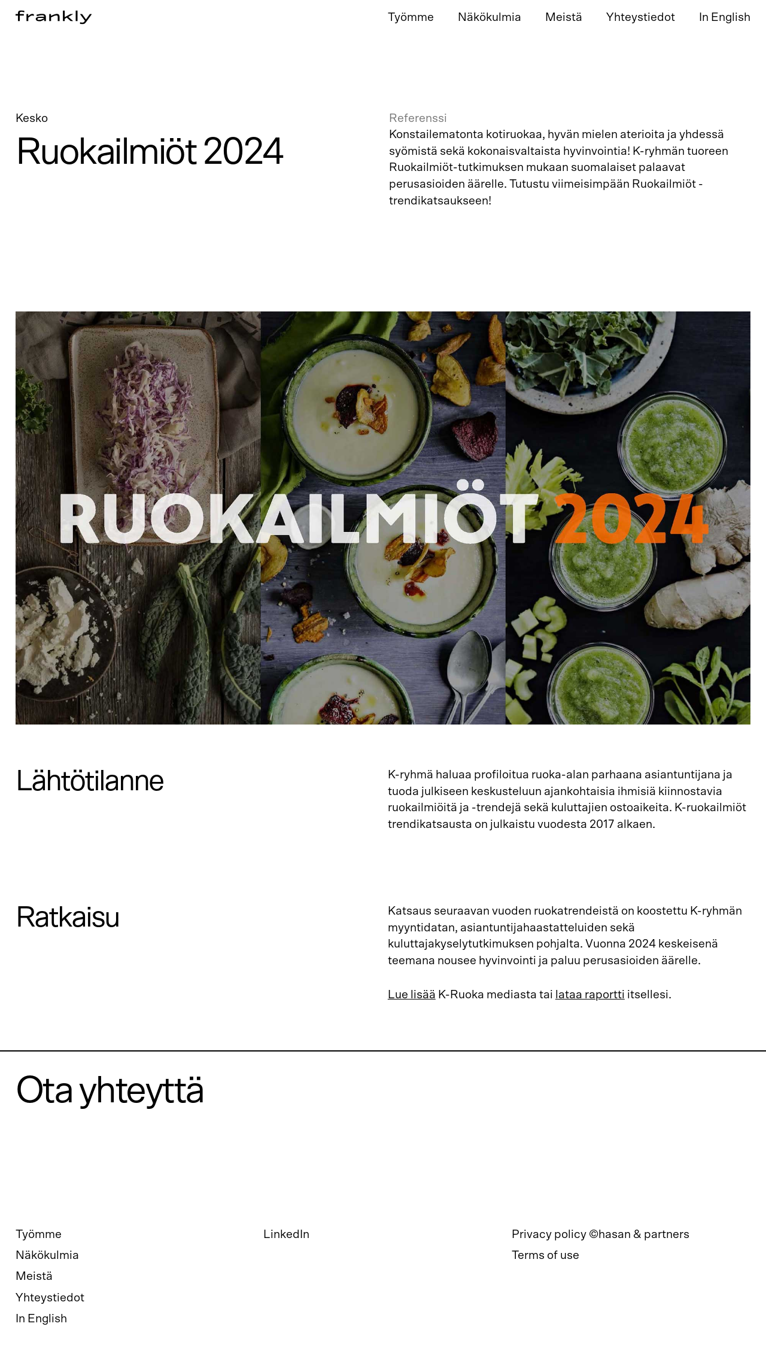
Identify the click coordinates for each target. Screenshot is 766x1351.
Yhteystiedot (640, 17)
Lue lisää (412, 995)
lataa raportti (590, 995)
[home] (197, 18)
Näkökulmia (489, 17)
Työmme (411, 17)
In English (724, 17)
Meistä (563, 17)
